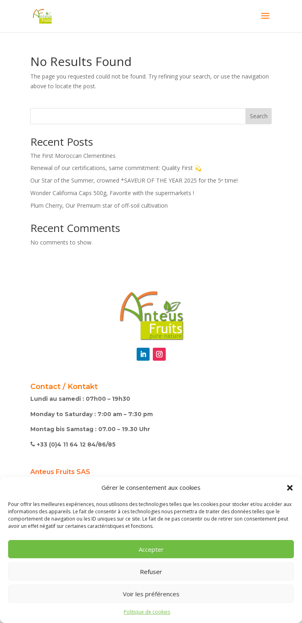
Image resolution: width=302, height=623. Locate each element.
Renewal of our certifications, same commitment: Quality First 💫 (115, 168)
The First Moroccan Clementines (73, 155)
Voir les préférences (151, 594)
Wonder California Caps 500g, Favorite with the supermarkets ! (112, 193)
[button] (290, 488)
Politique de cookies (147, 611)
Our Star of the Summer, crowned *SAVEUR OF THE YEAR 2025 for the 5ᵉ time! (134, 180)
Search (259, 116)
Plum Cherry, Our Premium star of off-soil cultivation (99, 205)
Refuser (151, 572)
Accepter (151, 549)
